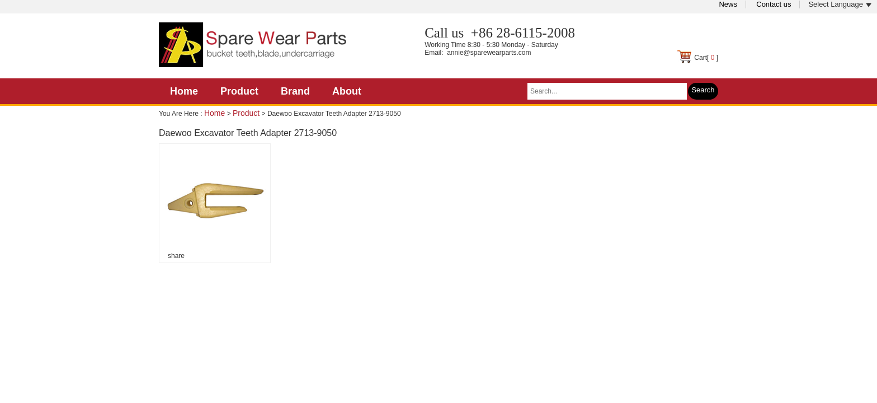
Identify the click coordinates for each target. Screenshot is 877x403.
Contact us (773, 4)
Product (239, 91)
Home (184, 91)
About (346, 91)
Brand (295, 91)
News (728, 4)
